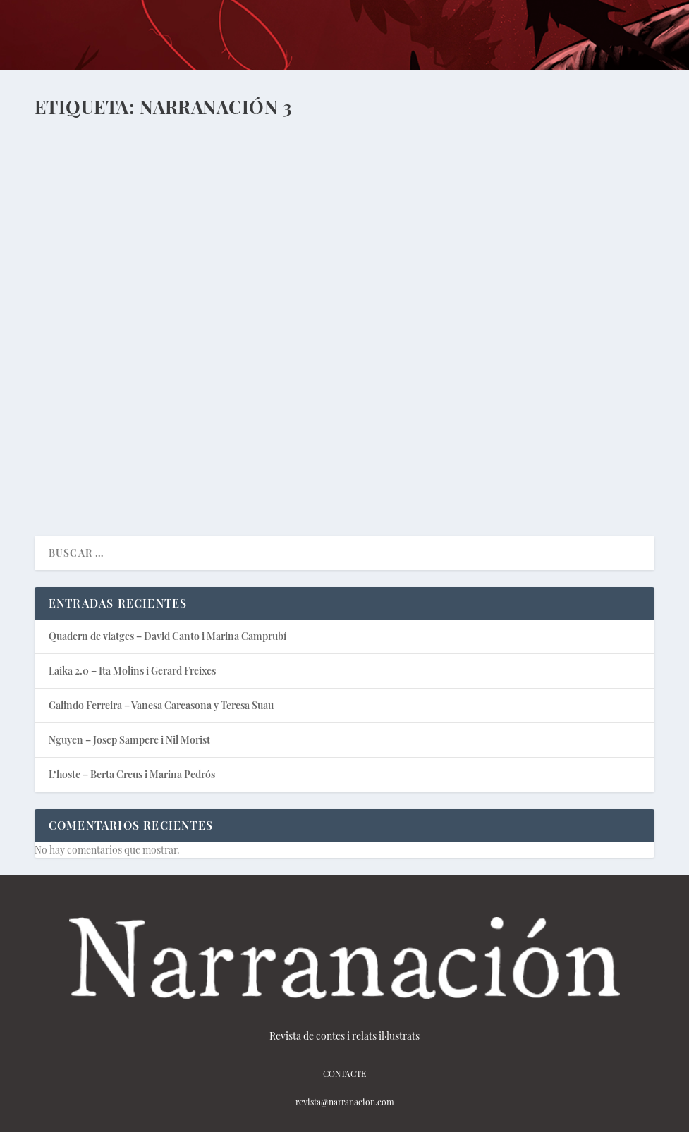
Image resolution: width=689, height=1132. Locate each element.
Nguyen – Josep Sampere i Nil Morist (129, 739)
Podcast (203, 351)
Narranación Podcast (421, 365)
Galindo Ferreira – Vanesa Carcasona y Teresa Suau (161, 705)
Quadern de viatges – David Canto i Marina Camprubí (167, 636)
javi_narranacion (96, 351)
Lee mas (78, 474)
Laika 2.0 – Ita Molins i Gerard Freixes (176, 328)
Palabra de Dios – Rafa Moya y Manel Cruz (489, 336)
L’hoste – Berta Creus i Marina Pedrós (132, 774)
